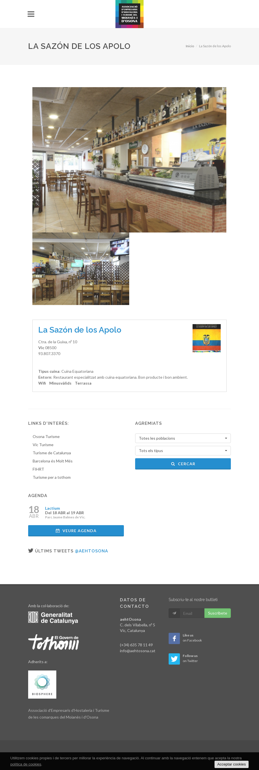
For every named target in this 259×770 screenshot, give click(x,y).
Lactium (52, 508)
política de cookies (25, 764)
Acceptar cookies (231, 764)
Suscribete (217, 613)
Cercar (183, 463)
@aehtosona (91, 551)
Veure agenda (76, 530)
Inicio (190, 46)
